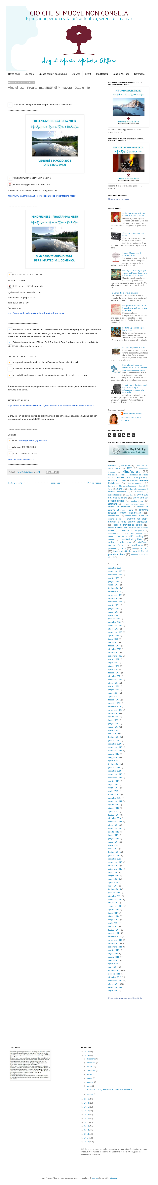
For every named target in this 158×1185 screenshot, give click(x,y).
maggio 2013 (114, 960)
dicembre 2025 (114, 568)
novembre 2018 (115, 774)
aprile (89, 1086)
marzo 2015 (113, 886)
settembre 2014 (115, 906)
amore (118, 488)
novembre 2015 (115, 862)
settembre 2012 (115, 987)
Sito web (75, 74)
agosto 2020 (113, 716)
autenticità (139, 492)
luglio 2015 (113, 872)
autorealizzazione (115, 495)
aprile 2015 (113, 882)
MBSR (129, 468)
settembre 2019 (115, 750)
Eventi (88, 74)
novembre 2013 (115, 940)
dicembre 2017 (114, 798)
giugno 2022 (113, 666)
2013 (86, 1138)
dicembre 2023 (114, 622)
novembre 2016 (115, 821)
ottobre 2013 (114, 943)
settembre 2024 (115, 601)
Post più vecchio (94, 483)
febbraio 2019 (114, 764)
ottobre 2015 (114, 865)
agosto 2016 (113, 832)
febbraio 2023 (114, 645)
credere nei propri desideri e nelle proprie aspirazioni (128, 520)
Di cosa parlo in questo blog (53, 74)
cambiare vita (137, 501)
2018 (86, 1118)
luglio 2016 (113, 835)
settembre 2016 (115, 828)
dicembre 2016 (114, 818)
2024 (86, 1055)
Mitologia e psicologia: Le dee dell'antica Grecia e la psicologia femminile (128, 477)
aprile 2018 (113, 791)
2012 (86, 1141)
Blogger (113, 1178)
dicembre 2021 (114, 676)
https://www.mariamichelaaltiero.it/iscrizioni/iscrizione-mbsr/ (36, 313)
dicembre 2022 (114, 649)
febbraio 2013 (114, 970)
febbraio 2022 (114, 672)
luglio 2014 (113, 913)
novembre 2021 (115, 679)
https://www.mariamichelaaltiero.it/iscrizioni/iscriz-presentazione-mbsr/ (41, 196)
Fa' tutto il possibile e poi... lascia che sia (133, 328)
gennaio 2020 (114, 740)
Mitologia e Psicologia (116, 475)
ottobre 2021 (114, 683)
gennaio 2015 (114, 892)
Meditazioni (102, 74)
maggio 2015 (114, 879)
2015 (86, 1130)
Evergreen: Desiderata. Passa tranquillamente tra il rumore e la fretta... (134, 308)
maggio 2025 (114, 584)
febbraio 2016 (114, 852)
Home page (14, 74)
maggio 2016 (114, 842)
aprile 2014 (113, 923)
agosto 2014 (113, 909)
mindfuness (137, 545)
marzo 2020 (113, 733)
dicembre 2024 (114, 591)
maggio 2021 (114, 693)
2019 (86, 1114)
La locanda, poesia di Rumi (133, 347)
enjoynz (95, 1178)
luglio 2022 (113, 662)
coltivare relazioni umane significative (128, 511)
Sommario (139, 74)
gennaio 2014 (114, 933)
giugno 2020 (113, 723)
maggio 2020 (114, 727)
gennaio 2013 (114, 974)
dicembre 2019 (114, 744)
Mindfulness (131, 471)
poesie (123, 548)
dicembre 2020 (114, 706)
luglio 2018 (113, 784)
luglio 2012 (113, 990)
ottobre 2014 (114, 902)
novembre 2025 (115, 571)
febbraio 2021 (114, 699)
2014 (86, 1134)
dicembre (91, 1059)
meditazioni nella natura (119, 542)
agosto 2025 (113, 578)
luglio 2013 (113, 953)
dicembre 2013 (114, 936)
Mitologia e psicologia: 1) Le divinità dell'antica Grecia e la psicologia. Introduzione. (134, 273)
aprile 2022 (113, 669)
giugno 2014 (113, 916)
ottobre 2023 (114, 629)
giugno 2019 (113, 754)
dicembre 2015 (114, 859)
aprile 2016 (113, 845)
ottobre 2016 (114, 825)
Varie (110, 489)
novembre (91, 1062)
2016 (86, 1126)
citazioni (112, 503)
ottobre (90, 1066)
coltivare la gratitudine (119, 506)
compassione (113, 515)
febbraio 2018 (114, 794)
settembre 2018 (115, 777)
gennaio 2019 (114, 767)
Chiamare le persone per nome (133, 234)
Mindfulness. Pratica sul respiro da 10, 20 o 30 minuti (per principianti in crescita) (134, 367)
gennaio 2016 (114, 855)
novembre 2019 (115, 747)
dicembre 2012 (114, 977)
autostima (129, 495)
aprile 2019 (113, 760)
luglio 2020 (113, 720)
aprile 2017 (113, 811)
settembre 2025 (115, 574)
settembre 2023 (115, 632)
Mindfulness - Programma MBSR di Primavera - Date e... (110, 1089)
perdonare (112, 548)
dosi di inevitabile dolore (128, 524)
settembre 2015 (115, 869)
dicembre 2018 (114, 771)
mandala (111, 539)
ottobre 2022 (114, 652)
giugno (90, 1078)
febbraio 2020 (114, 737)
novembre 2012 (115, 980)
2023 (86, 1099)
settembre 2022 (115, 656)
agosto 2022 (113, 659)
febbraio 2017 (114, 815)
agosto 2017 (113, 804)
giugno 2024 (113, 608)
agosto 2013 (113, 950)
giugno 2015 (113, 875)
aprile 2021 (113, 696)
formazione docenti (115, 533)
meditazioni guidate (131, 539)
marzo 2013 (113, 967)
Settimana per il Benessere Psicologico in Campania (126, 486)
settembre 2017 (115, 801)
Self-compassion (135, 483)
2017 (86, 1122)
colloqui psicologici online (134, 504)
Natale (123, 480)
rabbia (134, 548)
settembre (91, 1070)
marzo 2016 (113, 848)
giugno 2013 (113, 957)
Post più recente (15, 483)
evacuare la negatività (133, 530)
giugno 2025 (113, 581)
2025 (86, 1051)
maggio (90, 1082)
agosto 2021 (113, 686)
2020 (86, 1110)
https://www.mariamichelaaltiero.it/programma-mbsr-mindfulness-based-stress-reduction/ (51, 405)
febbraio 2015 (114, 889)
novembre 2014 (115, 899)
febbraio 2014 (114, 930)
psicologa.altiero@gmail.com (33, 440)
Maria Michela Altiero (132, 413)
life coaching (136, 536)
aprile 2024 (113, 615)
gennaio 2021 (114, 703)
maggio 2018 (114, 787)
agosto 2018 (113, 781)
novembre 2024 (115, 595)
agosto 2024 (113, 605)
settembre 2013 (115, 946)
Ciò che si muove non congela (118, 199)
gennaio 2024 (114, 618)
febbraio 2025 (114, 588)
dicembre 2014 (114, 896)
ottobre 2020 (114, 713)
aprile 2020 (113, 730)
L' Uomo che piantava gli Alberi (125, 293)
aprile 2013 (113, 963)
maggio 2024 (114, 612)
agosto (90, 1074)
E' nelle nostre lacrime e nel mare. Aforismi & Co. (125, 998)
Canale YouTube (121, 74)
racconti (144, 548)
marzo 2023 (113, 642)
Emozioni (112, 465)
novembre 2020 (115, 710)
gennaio (90, 1094)
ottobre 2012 (114, 984)
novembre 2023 (115, 625)
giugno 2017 (113, 808)
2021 (86, 1107)
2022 (86, 1103)
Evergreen (125, 465)
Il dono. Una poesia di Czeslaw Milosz (131, 254)
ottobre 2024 (114, 598)
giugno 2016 (113, 838)
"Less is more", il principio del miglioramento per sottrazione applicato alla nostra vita (134, 388)
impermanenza (122, 536)
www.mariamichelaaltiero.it (21, 459)
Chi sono (29, 74)
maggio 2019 (114, 757)
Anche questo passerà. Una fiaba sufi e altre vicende (133, 214)
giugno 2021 (113, 689)
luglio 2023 (113, 639)
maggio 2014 (114, 919)
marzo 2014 (113, 926)
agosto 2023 (113, 635)
